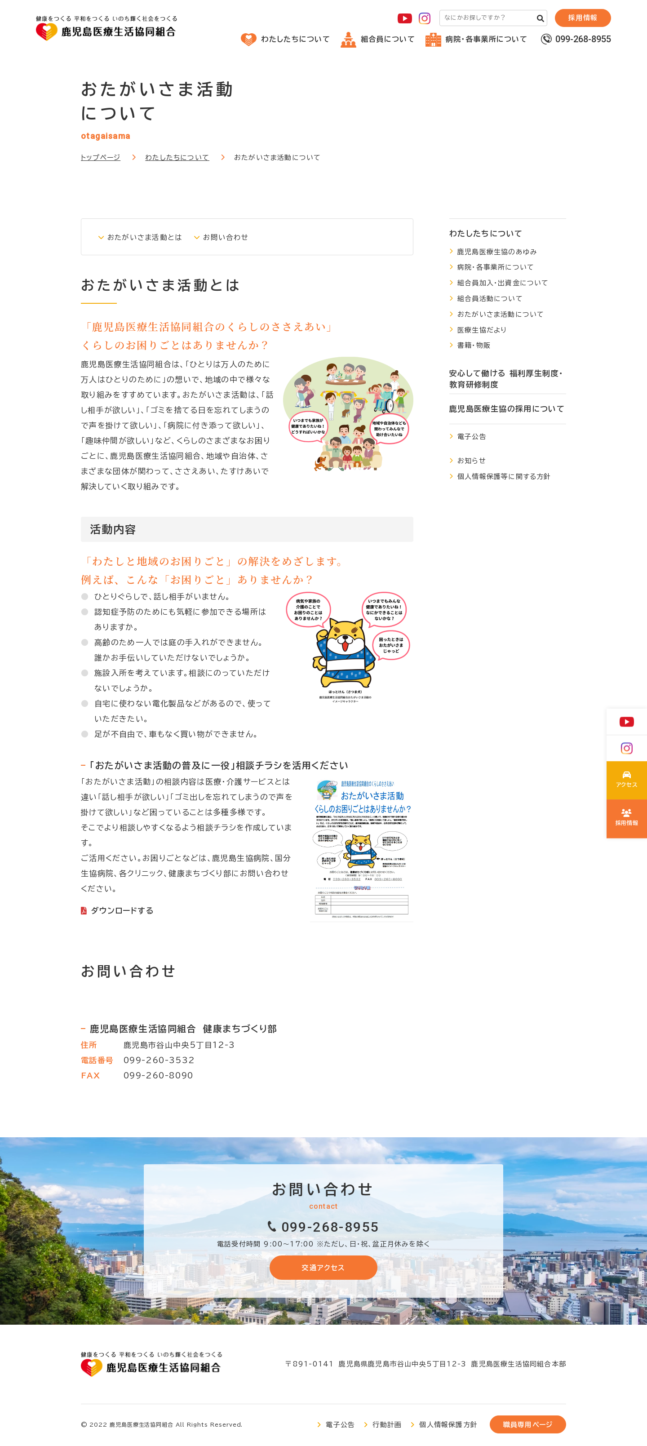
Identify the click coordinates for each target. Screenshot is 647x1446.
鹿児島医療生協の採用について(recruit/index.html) (627, 819)
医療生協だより (482, 330)
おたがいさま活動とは (148, 237)
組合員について (378, 39)
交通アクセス (323, 1268)
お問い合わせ (235, 237)
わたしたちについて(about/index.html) (627, 782)
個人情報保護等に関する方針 (504, 476)
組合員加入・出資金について (503, 282)
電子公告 (472, 436)
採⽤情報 (583, 17)
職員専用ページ (528, 1426)
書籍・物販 (474, 345)
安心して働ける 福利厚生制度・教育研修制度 (506, 379)
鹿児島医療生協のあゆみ (497, 251)
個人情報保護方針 (448, 1426)
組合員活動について (490, 298)
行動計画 (387, 1426)
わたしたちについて (285, 39)
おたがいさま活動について (500, 314)
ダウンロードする (122, 910)
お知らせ (471, 460)
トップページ (100, 157)
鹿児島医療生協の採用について (507, 409)
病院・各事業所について (476, 39)
